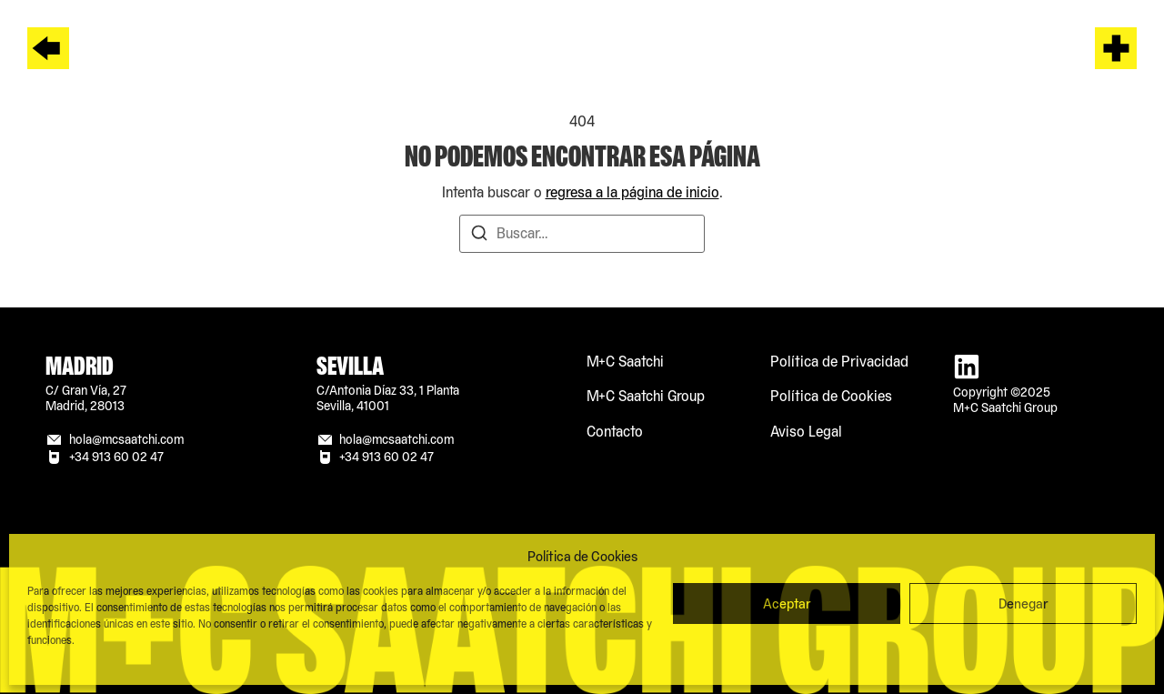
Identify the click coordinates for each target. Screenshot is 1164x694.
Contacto (615, 431)
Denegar (1023, 603)
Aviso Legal (806, 431)
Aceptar (787, 603)
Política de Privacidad (839, 361)
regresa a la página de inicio (632, 192)
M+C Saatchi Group (646, 396)
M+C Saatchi (625, 361)
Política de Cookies (831, 396)
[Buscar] (479, 236)
